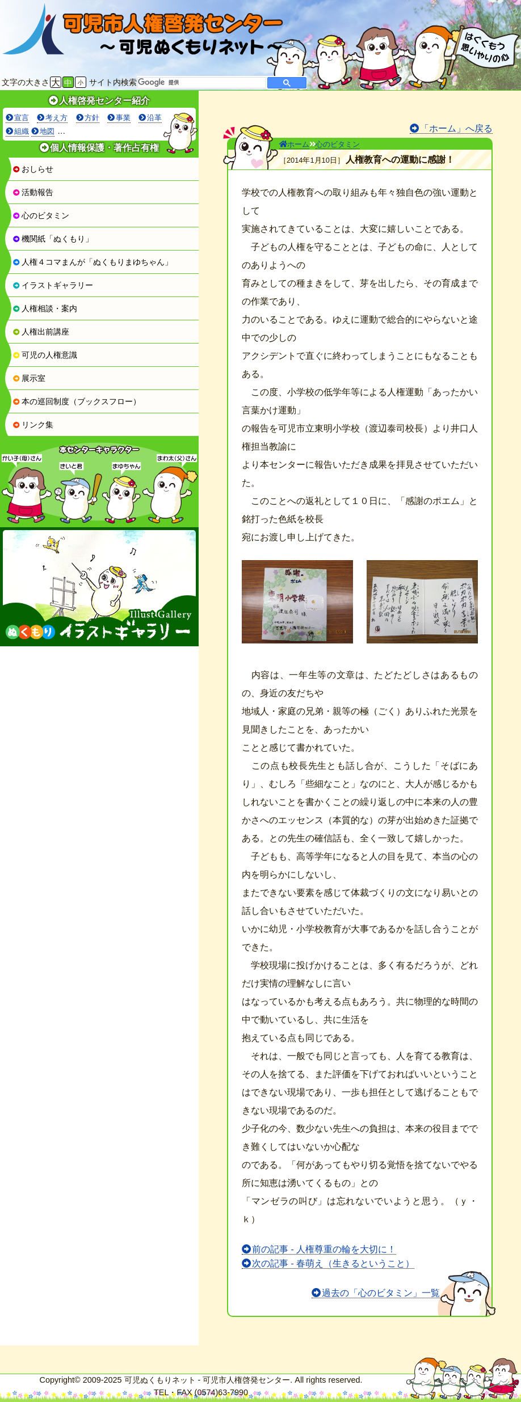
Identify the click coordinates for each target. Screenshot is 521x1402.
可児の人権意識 (44, 354)
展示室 (28, 378)
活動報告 (32, 192)
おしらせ (32, 168)
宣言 (21, 117)
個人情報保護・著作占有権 (104, 148)
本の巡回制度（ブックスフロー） (76, 401)
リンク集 (32, 424)
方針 (92, 117)
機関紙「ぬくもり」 (52, 238)
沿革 (154, 117)
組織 (21, 131)
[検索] (200, 83)
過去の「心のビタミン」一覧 (381, 1293)
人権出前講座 (40, 331)
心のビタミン (40, 215)
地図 (47, 131)
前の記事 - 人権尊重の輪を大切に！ (324, 1249)
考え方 (56, 117)
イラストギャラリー (52, 285)
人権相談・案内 (44, 308)
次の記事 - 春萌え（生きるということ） (333, 1263)
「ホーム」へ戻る (456, 128)
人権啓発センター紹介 (104, 100)
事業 (123, 117)
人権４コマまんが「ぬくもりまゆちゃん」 (92, 261)
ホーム (294, 144)
